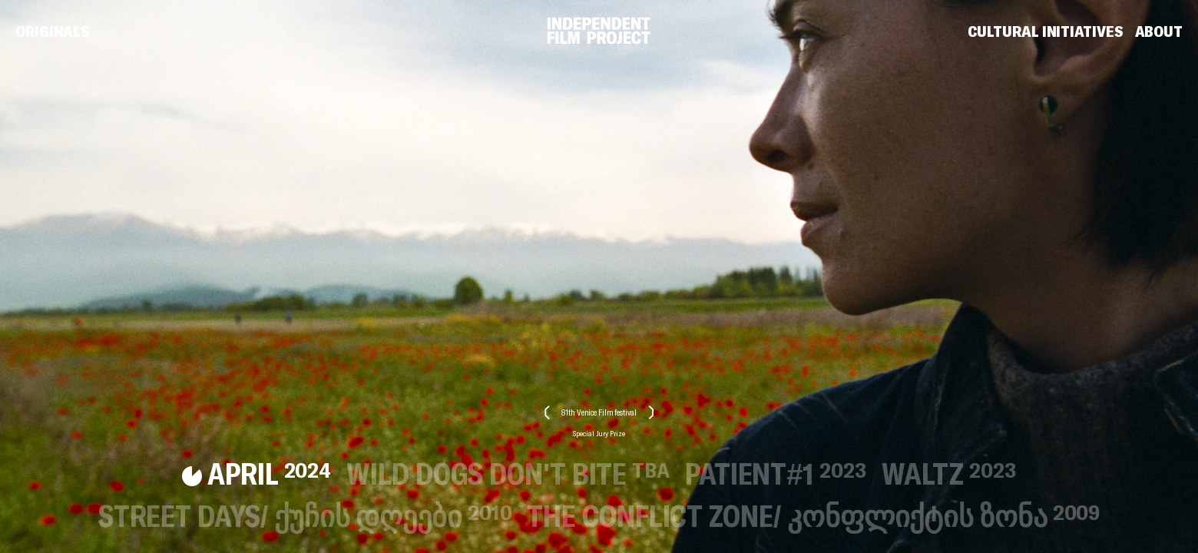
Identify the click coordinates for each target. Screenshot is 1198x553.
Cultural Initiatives (1046, 32)
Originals (52, 32)
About (1159, 32)
